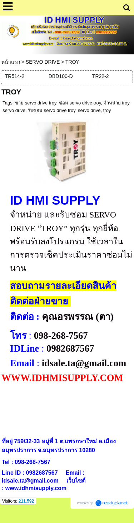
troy (107, 110)
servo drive (89, 110)
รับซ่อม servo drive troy (51, 110)
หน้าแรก (10, 62)
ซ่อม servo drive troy (80, 103)
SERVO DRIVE (43, 62)
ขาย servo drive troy (35, 103)
